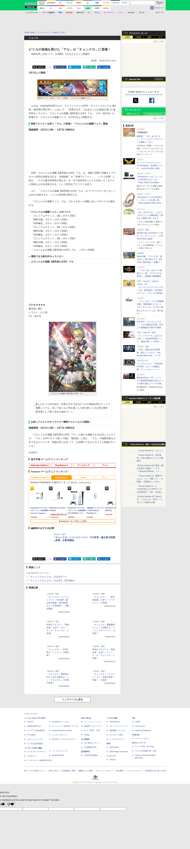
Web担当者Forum (34, 726)
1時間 (127, 37)
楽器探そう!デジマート (93, 726)
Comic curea (140, 726)
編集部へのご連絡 (86, 771)
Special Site (134, 79)
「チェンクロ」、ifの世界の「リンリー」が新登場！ (57, 652)
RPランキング (132, 114)
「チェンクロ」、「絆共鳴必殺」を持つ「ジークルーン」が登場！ (103, 600)
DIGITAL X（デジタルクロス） (64, 739)
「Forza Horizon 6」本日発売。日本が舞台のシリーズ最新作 (150, 458)
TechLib (113, 760)
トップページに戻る (72, 699)
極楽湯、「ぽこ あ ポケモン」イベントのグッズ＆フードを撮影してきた (150, 139)
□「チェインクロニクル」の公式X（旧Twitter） (51, 580)
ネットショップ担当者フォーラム (65, 726)
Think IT (30, 722)
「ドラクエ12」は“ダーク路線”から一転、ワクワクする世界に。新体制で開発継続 (149, 273)
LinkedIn (106, 67)
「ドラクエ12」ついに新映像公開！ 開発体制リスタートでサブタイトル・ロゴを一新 (150, 304)
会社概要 (119, 771)
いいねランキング (155, 114)
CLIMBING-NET (90, 747)
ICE (133, 718)
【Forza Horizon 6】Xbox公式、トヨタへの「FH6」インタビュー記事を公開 (150, 499)
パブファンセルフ (142, 738)
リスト (49, 67)
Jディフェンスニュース (119, 726)
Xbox (83, 477)
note (91, 67)
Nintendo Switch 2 (39, 465)
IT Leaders (31, 735)
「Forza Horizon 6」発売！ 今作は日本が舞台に (147, 445)
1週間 (149, 37)
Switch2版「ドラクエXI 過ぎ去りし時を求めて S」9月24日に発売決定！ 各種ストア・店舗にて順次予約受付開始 (150, 262)
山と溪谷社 (85, 739)
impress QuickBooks (143, 730)
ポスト (40, 67)
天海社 (137, 722)
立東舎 (86, 735)
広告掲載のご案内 (69, 771)
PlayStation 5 (61, 465)
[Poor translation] (10, 804)
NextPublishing (58, 755)
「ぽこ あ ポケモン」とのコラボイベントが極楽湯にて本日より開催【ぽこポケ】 (150, 215)
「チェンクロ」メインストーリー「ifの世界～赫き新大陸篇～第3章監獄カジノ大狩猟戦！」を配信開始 (57, 603)
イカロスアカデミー (117, 739)
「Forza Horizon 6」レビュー (150, 450)
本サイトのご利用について (34, 771)
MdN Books (114, 747)
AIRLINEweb (115, 722)
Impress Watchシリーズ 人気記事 (144, 398)
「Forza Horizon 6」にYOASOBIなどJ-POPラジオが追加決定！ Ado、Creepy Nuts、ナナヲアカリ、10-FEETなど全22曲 (149, 492)
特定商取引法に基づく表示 (155, 771)
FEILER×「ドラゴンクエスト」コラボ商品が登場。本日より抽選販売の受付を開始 (150, 324)
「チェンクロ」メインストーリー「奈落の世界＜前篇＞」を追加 (103, 677)
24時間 (138, 37)
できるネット (32, 756)
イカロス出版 (112, 718)
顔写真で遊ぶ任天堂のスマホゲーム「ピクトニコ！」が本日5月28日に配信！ (150, 236)
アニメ (105, 465)
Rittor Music (86, 718)
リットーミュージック (93, 722)
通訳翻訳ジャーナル (117, 730)
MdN (108, 744)
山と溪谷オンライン (92, 743)
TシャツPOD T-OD (92, 730)
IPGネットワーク (139, 743)
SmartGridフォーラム (60, 722)
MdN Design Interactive (119, 752)
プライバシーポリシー (104, 771)
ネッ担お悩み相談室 (35, 744)
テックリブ (111, 756)
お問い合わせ (53, 771)
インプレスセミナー (60, 735)
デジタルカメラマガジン (36, 752)
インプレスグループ (134, 771)
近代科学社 (85, 752)
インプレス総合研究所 (36, 730)
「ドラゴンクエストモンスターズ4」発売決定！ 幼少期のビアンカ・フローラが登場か (150, 290)
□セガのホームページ (38, 573)
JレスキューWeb (116, 735)
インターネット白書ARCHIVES (39, 760)
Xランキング (134, 110)
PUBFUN (135, 735)
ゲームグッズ (83, 465)
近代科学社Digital (91, 755)
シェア (62, 67)
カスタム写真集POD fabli (145, 751)
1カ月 (160, 37)
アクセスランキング (138, 33)
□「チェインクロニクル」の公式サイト (47, 576)
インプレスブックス (60, 751)
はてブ (76, 67)
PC (89, 13)
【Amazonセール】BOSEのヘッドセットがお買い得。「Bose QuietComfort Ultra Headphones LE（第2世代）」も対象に (149, 203)
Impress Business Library (62, 730)
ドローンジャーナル (35, 739)
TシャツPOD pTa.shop (144, 746)
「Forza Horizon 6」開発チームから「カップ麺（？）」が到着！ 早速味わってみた (150, 479)
